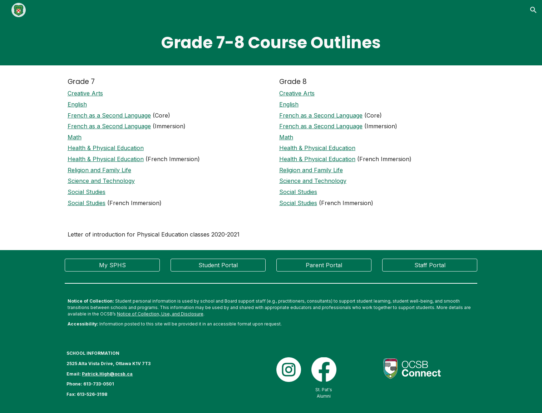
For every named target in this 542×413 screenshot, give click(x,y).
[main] (271, 43)
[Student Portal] (218, 265)
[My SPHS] (112, 265)
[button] (533, 10)
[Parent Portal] (324, 265)
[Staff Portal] (430, 265)
